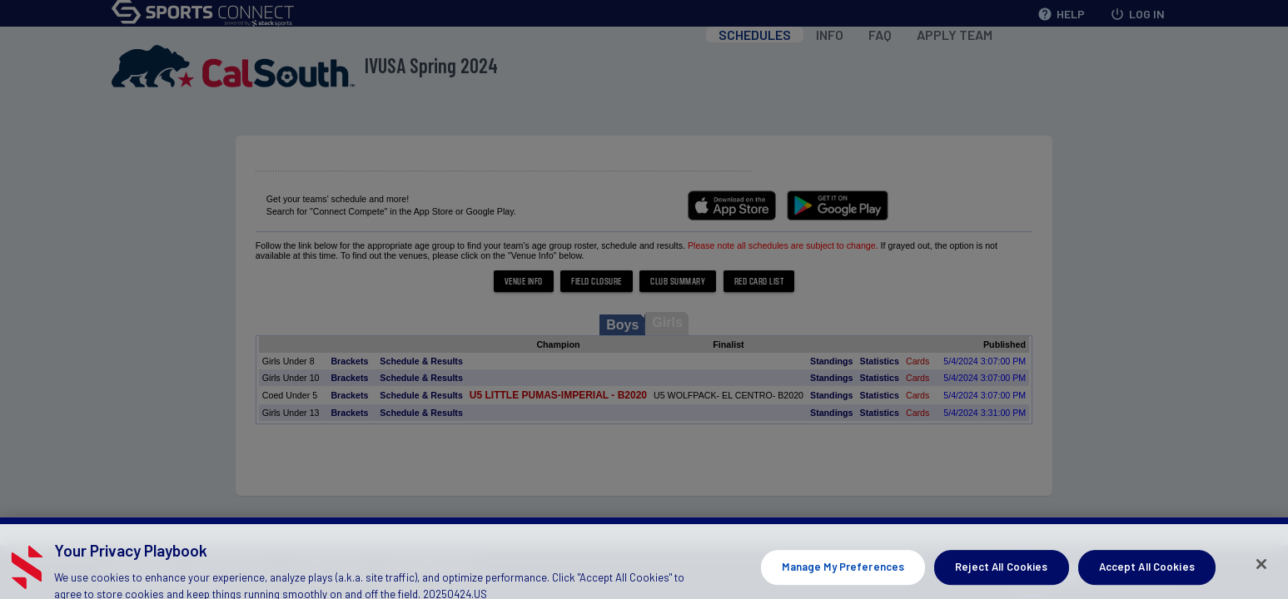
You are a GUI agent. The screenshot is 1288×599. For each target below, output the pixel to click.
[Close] (1261, 580)
